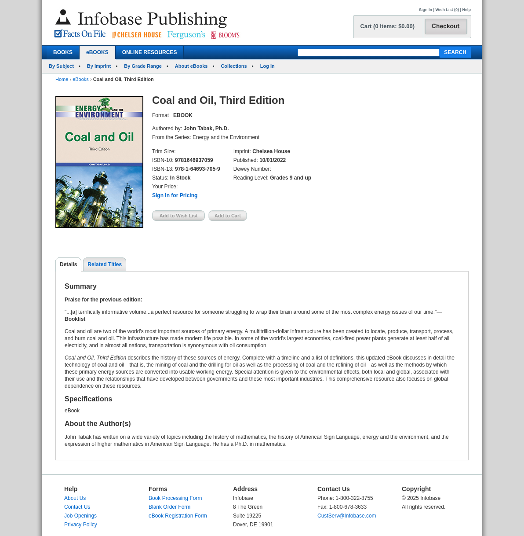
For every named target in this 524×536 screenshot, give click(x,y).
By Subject (61, 66)
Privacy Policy (80, 524)
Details (68, 264)
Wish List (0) (447, 9)
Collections (234, 66)
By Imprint (99, 66)
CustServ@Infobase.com (346, 516)
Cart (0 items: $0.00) (387, 26)
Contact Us (77, 507)
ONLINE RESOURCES (149, 52)
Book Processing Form (175, 498)
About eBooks (191, 66)
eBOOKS (97, 52)
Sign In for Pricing (174, 195)
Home (61, 79)
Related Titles (104, 264)
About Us (75, 498)
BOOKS (63, 52)
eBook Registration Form (178, 516)
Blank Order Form (169, 507)
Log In (267, 66)
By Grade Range (143, 66)
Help (466, 9)
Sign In (425, 9)
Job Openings (80, 516)
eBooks (81, 79)
